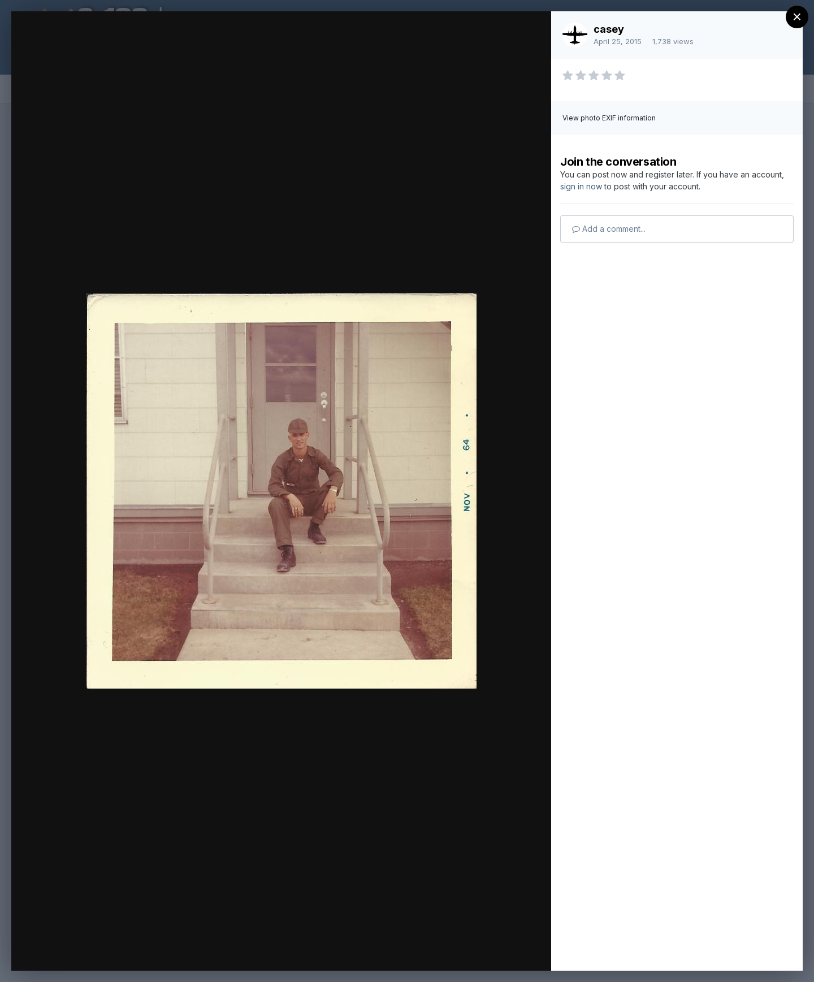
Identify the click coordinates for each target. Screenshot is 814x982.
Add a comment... (609, 228)
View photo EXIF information (609, 118)
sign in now (581, 186)
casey (609, 29)
